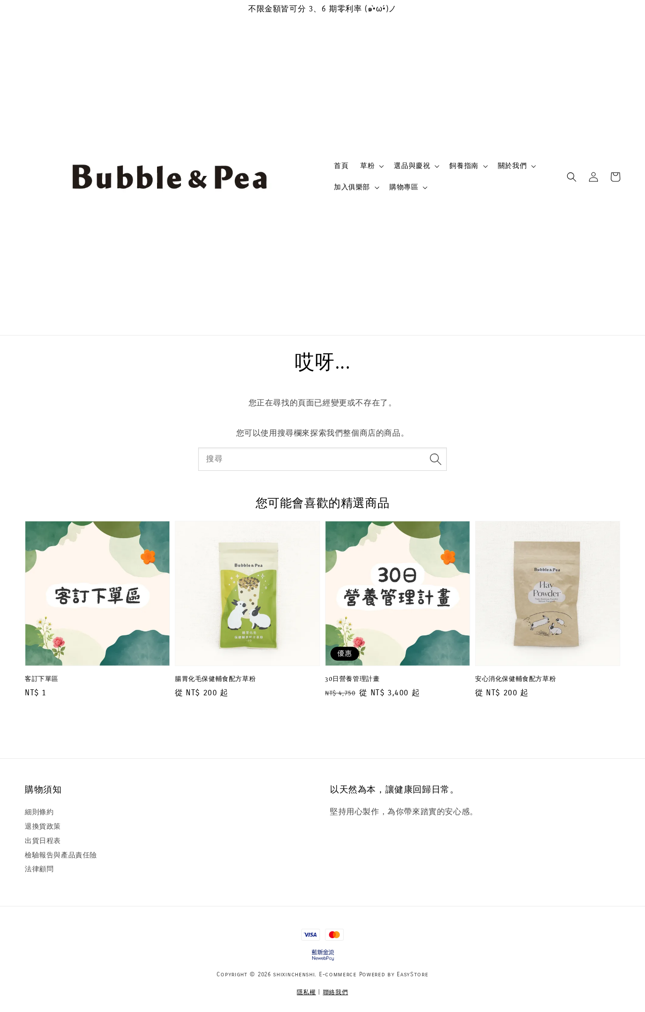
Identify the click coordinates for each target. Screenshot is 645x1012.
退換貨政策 (43, 826)
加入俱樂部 (352, 187)
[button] (572, 177)
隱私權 (306, 992)
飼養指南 (463, 166)
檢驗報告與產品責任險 (61, 855)
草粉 (367, 166)
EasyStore (412, 974)
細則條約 (39, 812)
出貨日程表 (43, 841)
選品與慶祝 (412, 166)
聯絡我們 (335, 992)
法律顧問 (39, 869)
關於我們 (512, 166)
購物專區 (403, 187)
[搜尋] (435, 459)
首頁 (341, 166)
